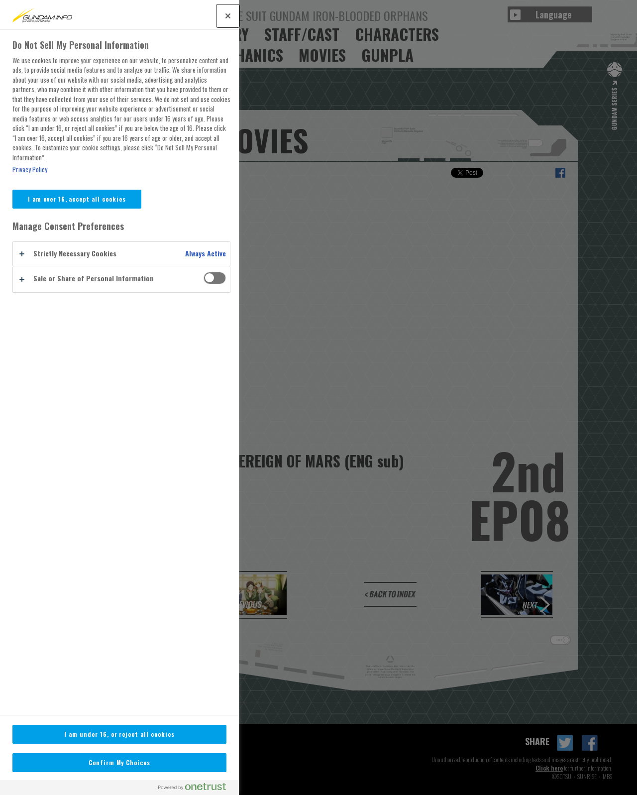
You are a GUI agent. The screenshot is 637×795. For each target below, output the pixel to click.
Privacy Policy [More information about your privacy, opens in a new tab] (29, 169)
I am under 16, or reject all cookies (119, 734)
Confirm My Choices (119, 762)
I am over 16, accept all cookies (77, 199)
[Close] (228, 16)
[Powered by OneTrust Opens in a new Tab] (196, 789)
